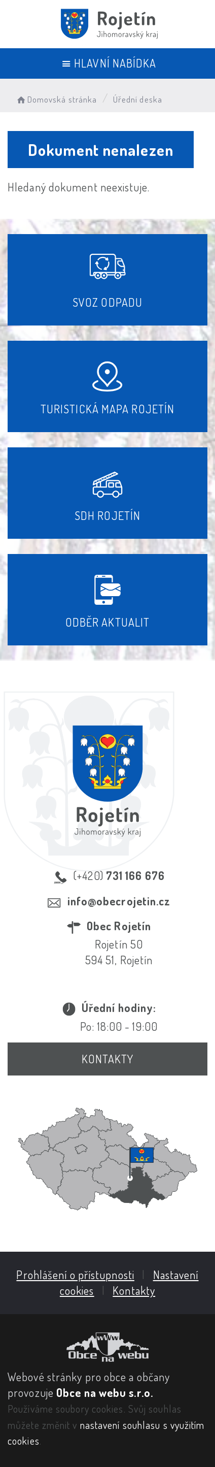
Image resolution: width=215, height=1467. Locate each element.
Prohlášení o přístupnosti (75, 1274)
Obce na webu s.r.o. (104, 1392)
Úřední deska (137, 99)
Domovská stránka (56, 99)
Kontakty (108, 1059)
